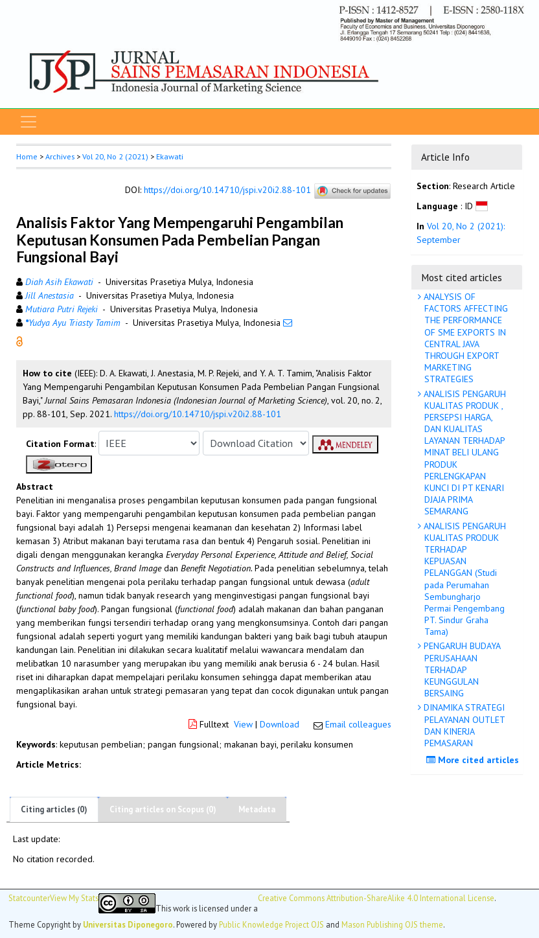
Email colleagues (358, 724)
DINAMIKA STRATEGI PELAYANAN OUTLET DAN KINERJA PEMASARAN (463, 725)
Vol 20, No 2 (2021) (115, 156)
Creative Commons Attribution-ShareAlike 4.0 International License (376, 898)
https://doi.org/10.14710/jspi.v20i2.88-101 (227, 190)
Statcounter (29, 898)
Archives (60, 156)
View (243, 724)
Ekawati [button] (169, 156)
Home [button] (27, 156)
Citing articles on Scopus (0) (162, 809)
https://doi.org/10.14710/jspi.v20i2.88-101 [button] (197, 414)
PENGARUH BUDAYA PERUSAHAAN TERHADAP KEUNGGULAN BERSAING (461, 669)
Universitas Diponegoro (128, 924)
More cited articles (474, 760)
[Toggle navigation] (28, 122)
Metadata (256, 809)
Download (279, 724)
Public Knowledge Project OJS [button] (271, 924)
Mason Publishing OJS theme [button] (392, 924)
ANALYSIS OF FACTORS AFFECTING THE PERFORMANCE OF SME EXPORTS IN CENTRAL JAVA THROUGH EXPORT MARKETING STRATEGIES (464, 338)
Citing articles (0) (54, 809)
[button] (19, 341)
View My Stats (74, 898)
